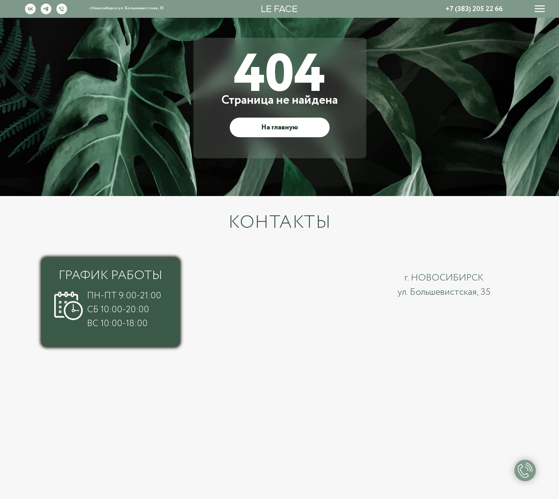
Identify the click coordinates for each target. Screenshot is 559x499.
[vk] (30, 12)
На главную (279, 127)
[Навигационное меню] (540, 8)
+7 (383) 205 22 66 (474, 9)
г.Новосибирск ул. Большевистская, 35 (127, 8)
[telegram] (46, 12)
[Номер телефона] (61, 12)
